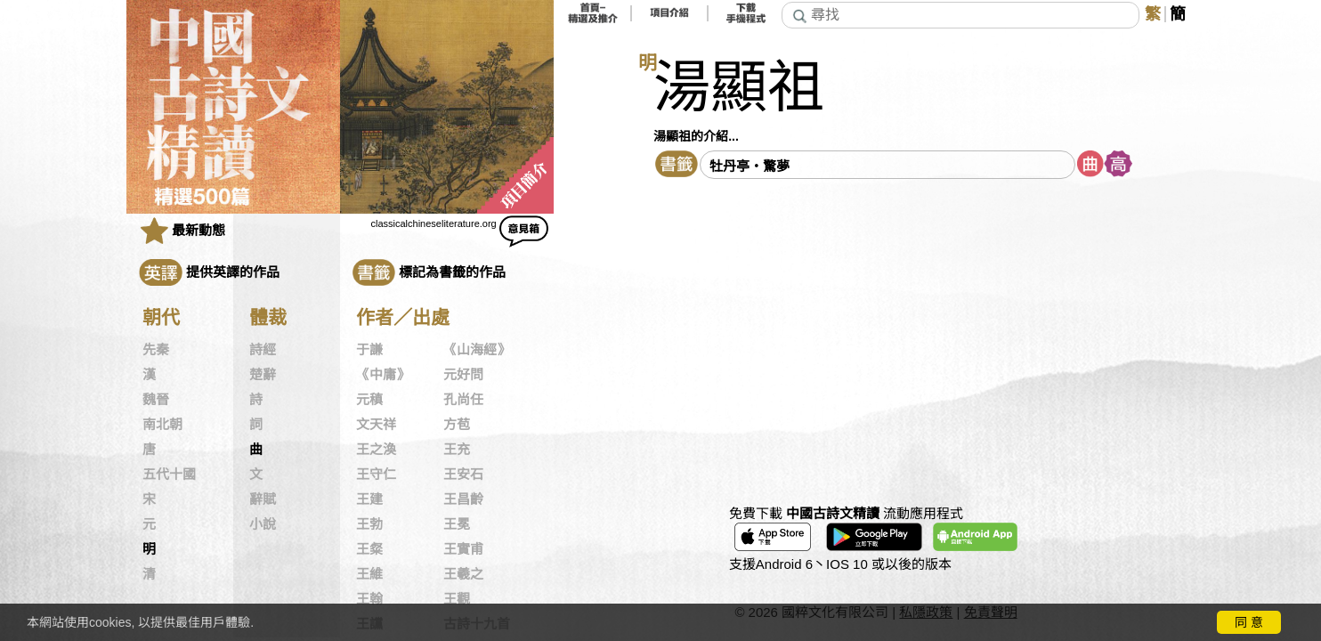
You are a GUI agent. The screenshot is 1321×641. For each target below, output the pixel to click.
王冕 (456, 524)
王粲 (369, 549)
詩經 (262, 350)
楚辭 (262, 375)
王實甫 (463, 549)
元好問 (463, 375)
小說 (262, 524)
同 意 (1249, 622)
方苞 (456, 425)
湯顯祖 (738, 87)
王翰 (369, 599)
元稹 (369, 400)
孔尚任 (463, 400)
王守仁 (376, 474)
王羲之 (463, 574)
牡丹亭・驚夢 (749, 166)
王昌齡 (463, 499)
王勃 (369, 524)
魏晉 (155, 400)
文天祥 (376, 425)
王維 (369, 574)
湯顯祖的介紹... (696, 136)
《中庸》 (382, 375)
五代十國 (169, 474)
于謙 (369, 350)
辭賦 (262, 499)
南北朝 (162, 425)
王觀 (456, 599)
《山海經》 (476, 350)
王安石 (463, 474)
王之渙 (376, 449)
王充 (456, 449)
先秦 (155, 350)
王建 (369, 499)
